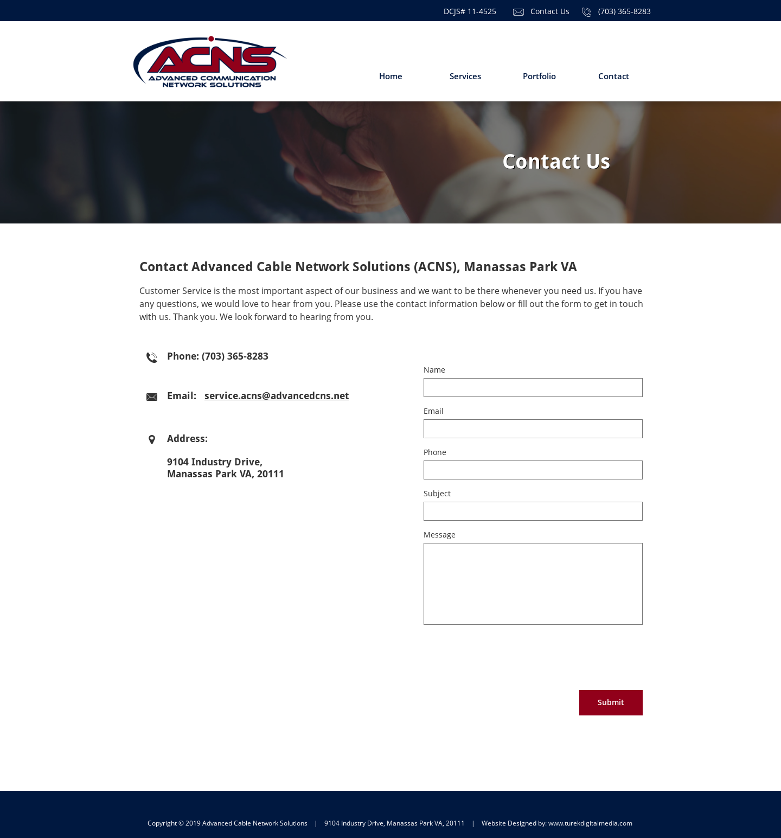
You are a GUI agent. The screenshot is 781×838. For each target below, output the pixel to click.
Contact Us (549, 11)
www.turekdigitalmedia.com (590, 823)
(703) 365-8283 (624, 11)
